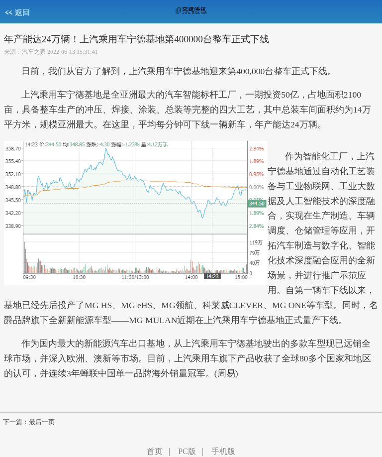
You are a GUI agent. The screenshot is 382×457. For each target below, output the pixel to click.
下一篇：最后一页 (29, 422)
